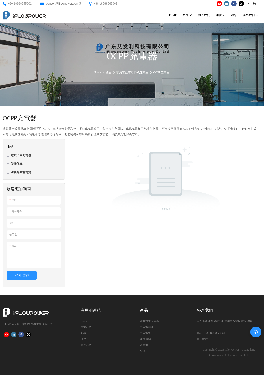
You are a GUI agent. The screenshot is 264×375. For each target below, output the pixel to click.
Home (97, 72)
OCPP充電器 (161, 72)
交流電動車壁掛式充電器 (132, 72)
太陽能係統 (147, 327)
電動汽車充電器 (149, 321)
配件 (142, 351)
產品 (108, 72)
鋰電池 (144, 345)
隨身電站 (145, 339)
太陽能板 (145, 333)
